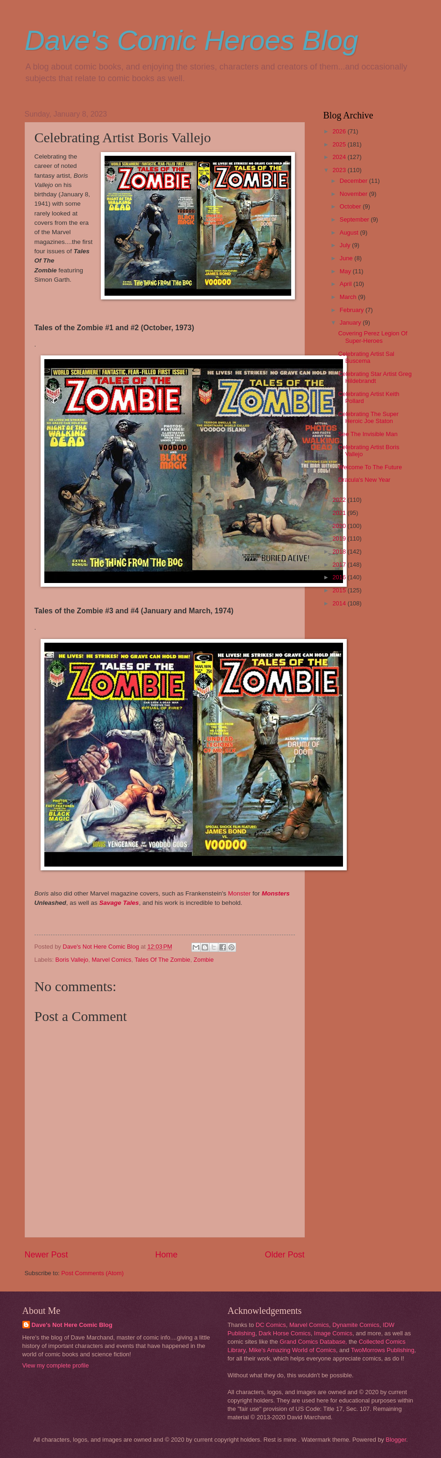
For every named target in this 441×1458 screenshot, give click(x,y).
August (350, 232)
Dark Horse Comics (285, 1333)
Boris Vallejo (72, 959)
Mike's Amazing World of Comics (292, 1350)
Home (166, 1254)
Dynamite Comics (355, 1324)
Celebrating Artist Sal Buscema (366, 357)
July (346, 245)
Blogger (396, 1439)
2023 (339, 170)
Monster (240, 893)
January (351, 322)
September (355, 219)
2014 (339, 603)
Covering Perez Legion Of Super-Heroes (372, 337)
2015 (339, 590)
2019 (339, 538)
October (351, 206)
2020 (339, 525)
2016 (339, 577)
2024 (339, 156)
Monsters (276, 893)
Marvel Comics (111, 959)
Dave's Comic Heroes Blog (191, 40)
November (354, 193)
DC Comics (271, 1324)
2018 (339, 551)
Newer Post (46, 1254)
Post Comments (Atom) (92, 1273)
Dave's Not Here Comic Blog (72, 1324)
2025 (339, 144)
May (346, 271)
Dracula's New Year (364, 479)
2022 (339, 499)
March (349, 296)
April (346, 283)
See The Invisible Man (368, 433)
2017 (339, 564)
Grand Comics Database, (313, 1341)
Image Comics (333, 1333)
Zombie (204, 959)
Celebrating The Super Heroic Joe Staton (368, 417)
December (354, 180)
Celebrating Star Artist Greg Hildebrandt (375, 377)
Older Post (284, 1254)
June (347, 258)
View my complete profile (55, 1365)
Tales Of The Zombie (162, 959)
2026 (339, 131)
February (352, 309)
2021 (339, 512)
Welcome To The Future (370, 467)
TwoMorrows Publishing (382, 1350)
